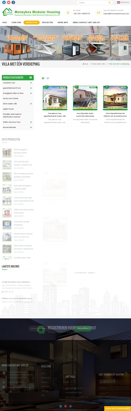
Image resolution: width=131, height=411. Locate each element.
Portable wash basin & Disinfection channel (12, 115)
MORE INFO (63, 22)
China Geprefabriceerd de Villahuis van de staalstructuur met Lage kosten (115, 115)
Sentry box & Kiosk (10, 98)
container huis (9, 82)
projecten (47, 22)
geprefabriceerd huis (12, 88)
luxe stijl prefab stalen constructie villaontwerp (85, 114)
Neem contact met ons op (86, 22)
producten (31, 22)
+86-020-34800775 (81, 13)
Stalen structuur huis (11, 122)
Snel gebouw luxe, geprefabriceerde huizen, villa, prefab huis (55, 115)
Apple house (8, 109)
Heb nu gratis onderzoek (116, 408)
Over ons (16, 22)
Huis (4, 22)
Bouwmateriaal (9, 127)
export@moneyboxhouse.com (116, 13)
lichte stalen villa (98, 64)
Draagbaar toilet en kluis (13, 93)
